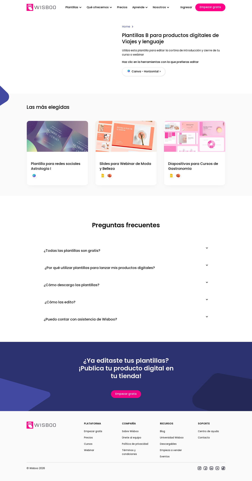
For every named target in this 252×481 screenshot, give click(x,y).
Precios (122, 7)
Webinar (89, 450)
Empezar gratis (210, 7)
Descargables (168, 444)
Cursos (88, 444)
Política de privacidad (135, 444)
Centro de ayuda (208, 431)
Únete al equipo (131, 437)
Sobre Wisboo (130, 431)
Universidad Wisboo (172, 437)
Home (126, 27)
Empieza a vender (171, 450)
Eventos (165, 456)
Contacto (204, 437)
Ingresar (186, 7)
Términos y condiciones (129, 452)
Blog (162, 431)
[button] (73, 7)
